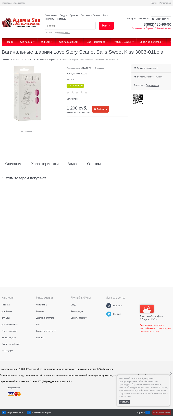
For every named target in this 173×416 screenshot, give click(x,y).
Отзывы (94, 164)
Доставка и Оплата (90, 15)
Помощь (61, 19)
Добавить (102, 109)
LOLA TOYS (86, 68)
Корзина (141, 412)
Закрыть (124, 402)
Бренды (74, 15)
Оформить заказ (161, 412)
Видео (72, 164)
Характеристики (45, 164)
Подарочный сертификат (152, 311)
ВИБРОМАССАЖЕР (62, 32)
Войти (154, 3)
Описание (13, 164)
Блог (105, 15)
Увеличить (28, 131)
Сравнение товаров (41, 412)
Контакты (49, 19)
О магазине (51, 15)
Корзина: (162, 19)
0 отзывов (99, 68)
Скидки (63, 15)
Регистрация (165, 3)
